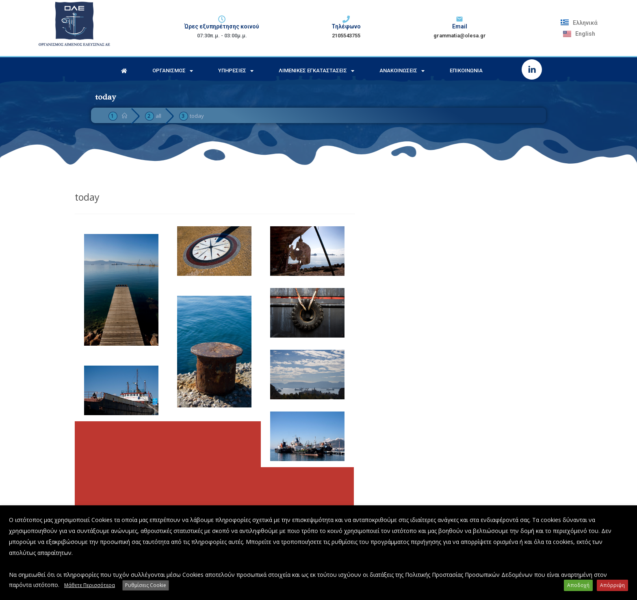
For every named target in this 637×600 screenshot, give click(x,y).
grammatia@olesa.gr (459, 35)
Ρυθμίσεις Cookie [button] (145, 585)
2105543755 (346, 35)
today (197, 115)
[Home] (124, 115)
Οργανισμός (172, 71)
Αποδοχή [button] (578, 585)
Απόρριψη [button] (612, 585)
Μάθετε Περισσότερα (89, 585)
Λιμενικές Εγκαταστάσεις (316, 71)
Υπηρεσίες (236, 71)
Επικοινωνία (466, 70)
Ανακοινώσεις (402, 71)
